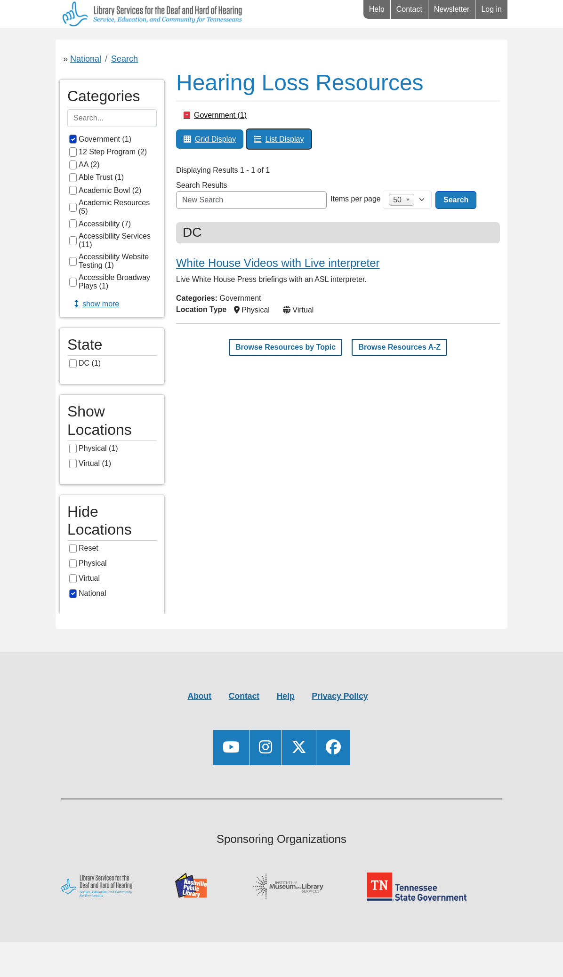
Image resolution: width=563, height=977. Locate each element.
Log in (491, 9)
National (85, 86)
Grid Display (215, 167)
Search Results (201, 213)
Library (83, 41)
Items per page (355, 227)
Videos (307, 41)
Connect (238, 41)
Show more (100, 332)
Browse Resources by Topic (285, 375)
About (199, 724)
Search (124, 86)
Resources (159, 41)
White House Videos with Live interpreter (278, 290)
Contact (409, 9)
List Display (284, 167)
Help (377, 9)
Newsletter (452, 9)
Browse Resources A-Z (399, 375)
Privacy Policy (340, 724)
